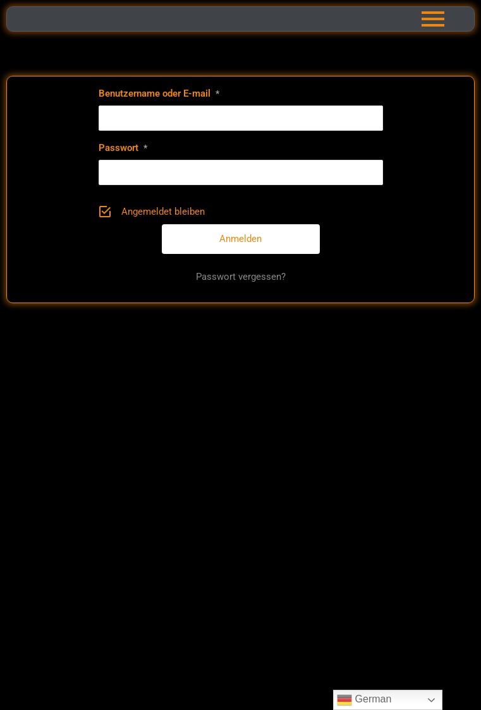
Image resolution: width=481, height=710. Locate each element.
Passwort (123, 148)
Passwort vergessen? (241, 276)
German (364, 699)
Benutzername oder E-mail (159, 93)
